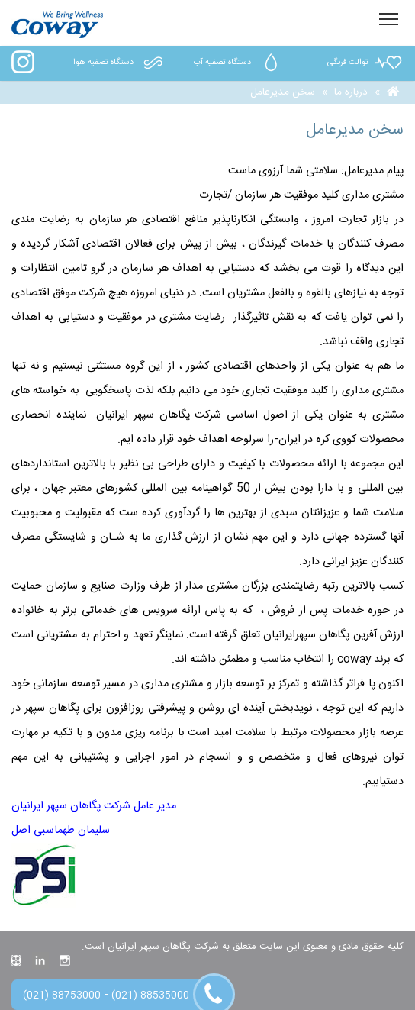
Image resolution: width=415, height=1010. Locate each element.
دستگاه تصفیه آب (240, 62)
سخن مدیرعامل (282, 93)
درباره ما (351, 93)
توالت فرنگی (365, 62)
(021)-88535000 (150, 995)
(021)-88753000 (62, 995)
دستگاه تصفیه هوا (121, 62)
